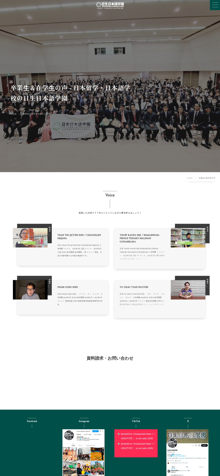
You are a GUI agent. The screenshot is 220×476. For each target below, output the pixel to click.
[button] (215, 5)
